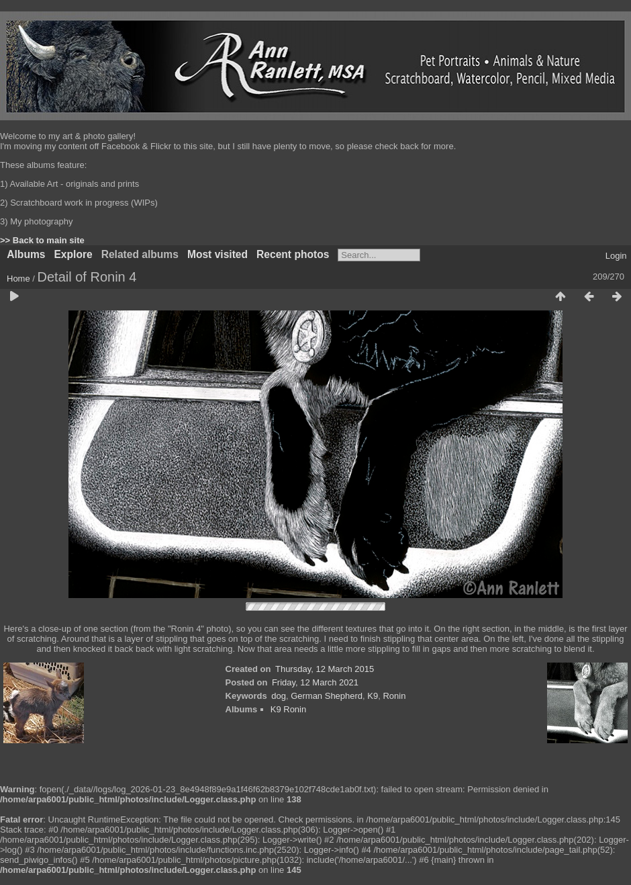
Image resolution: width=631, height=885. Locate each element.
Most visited (217, 254)
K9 (372, 696)
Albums (26, 254)
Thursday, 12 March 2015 (324, 669)
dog (278, 696)
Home (18, 278)
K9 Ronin (288, 709)
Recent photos (292, 254)
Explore (73, 254)
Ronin (394, 696)
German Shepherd (326, 696)
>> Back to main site (42, 240)
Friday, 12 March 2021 (315, 682)
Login (616, 256)
